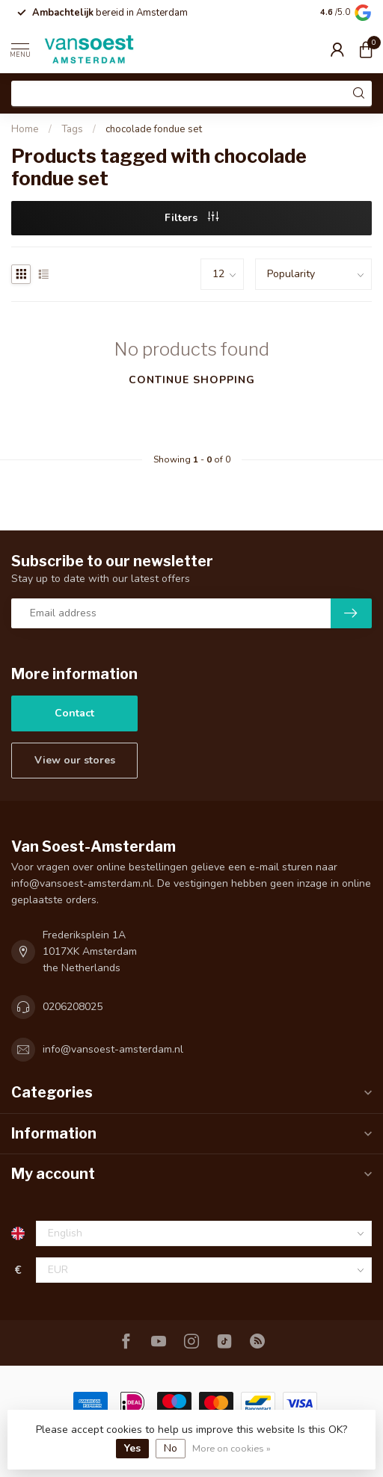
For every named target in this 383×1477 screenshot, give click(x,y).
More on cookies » (231, 1448)
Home (25, 129)
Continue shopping (192, 380)
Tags (72, 129)
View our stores (74, 760)
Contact (74, 713)
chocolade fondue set (153, 129)
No (170, 1448)
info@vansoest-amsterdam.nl (113, 1049)
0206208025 (72, 1007)
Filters (191, 218)
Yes (132, 1448)
